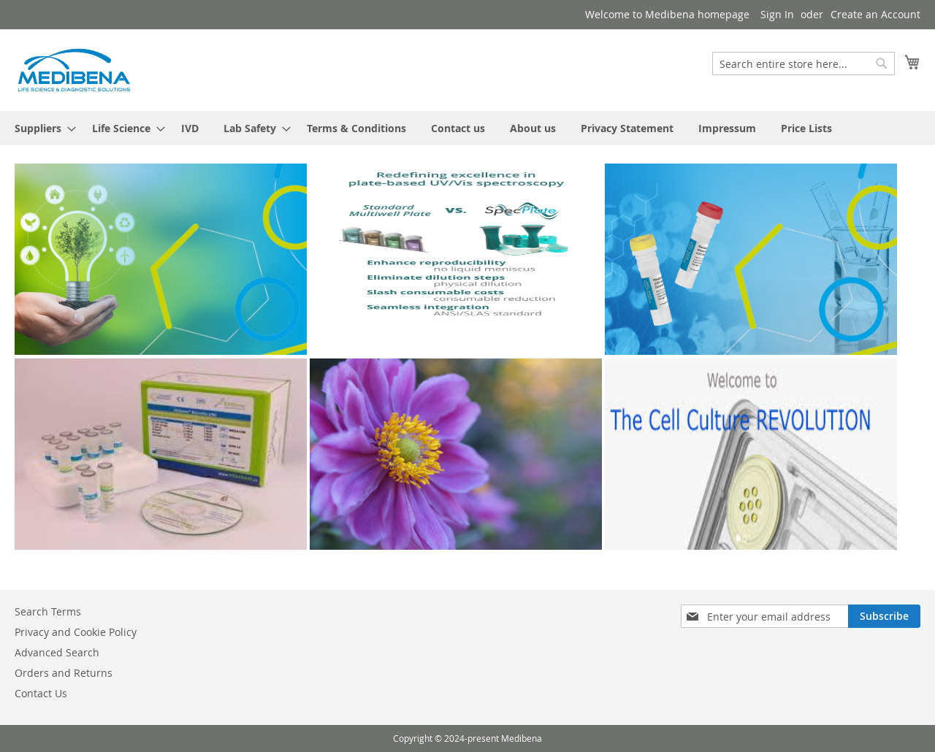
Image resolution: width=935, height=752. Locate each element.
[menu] (467, 128)
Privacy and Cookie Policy (76, 632)
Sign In (777, 14)
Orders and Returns (63, 673)
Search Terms (48, 611)
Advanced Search (57, 652)
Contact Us (41, 693)
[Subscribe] (884, 616)
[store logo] (73, 69)
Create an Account (875, 14)
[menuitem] (41, 128)
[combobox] (803, 63)
